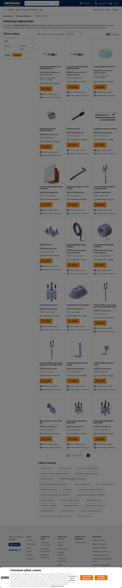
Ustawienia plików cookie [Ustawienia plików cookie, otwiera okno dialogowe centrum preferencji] (72, 577)
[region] (61, 577)
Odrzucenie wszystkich (86, 578)
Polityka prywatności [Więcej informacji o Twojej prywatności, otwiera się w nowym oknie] (57, 586)
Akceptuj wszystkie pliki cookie (101, 577)
